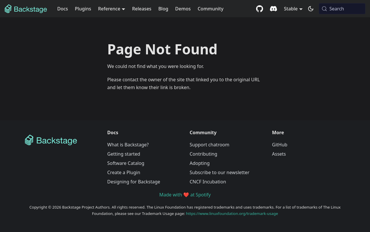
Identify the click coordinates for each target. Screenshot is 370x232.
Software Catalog (125, 163)
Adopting (200, 163)
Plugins (83, 8)
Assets (279, 154)
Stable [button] (291, 8)
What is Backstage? (128, 144)
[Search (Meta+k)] (342, 8)
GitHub (279, 144)
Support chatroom (210, 144)
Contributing (203, 154)
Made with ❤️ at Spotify (185, 195)
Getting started (123, 154)
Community (210, 8)
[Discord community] (273, 8)
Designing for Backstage (133, 181)
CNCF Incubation (208, 181)
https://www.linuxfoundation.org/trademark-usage (232, 213)
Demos (183, 8)
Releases (141, 8)
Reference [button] (109, 8)
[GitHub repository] (260, 8)
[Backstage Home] (61, 140)
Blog (163, 8)
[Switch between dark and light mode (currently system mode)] (310, 8)
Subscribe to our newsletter (219, 172)
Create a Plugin (123, 172)
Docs (62, 8)
